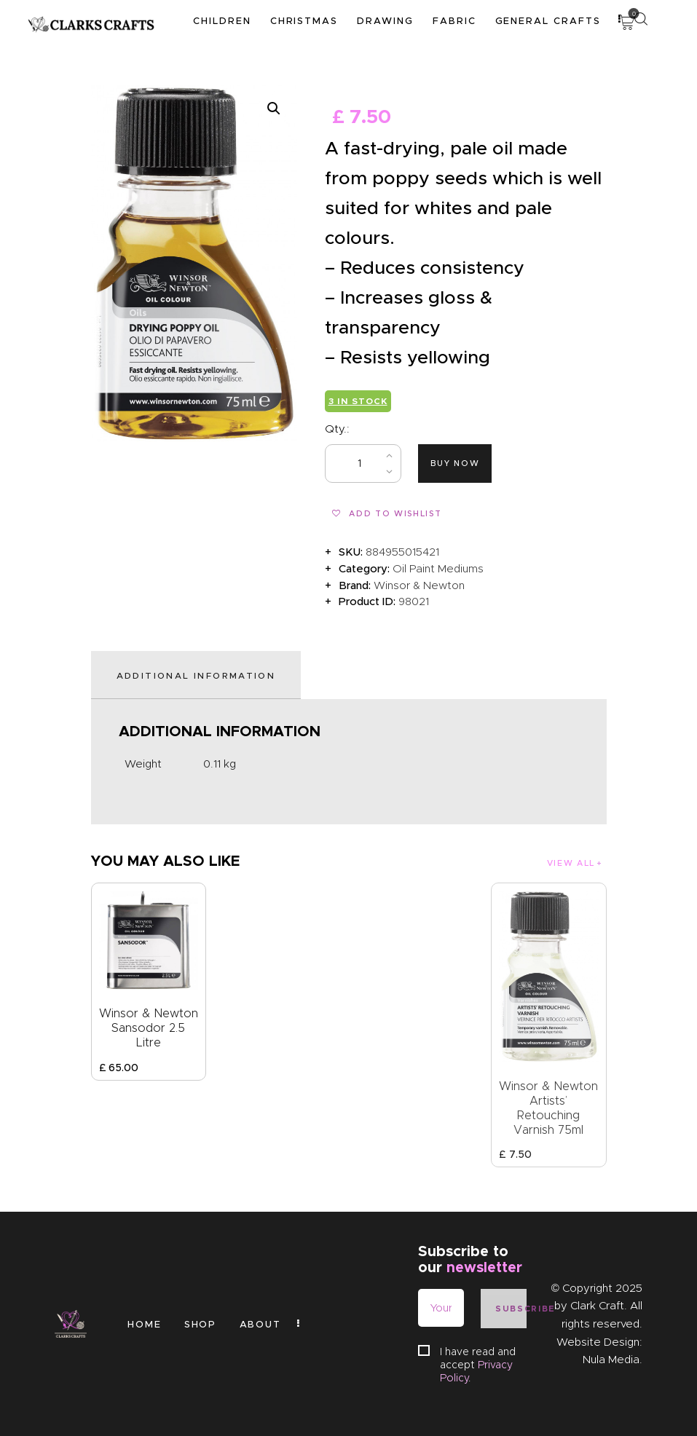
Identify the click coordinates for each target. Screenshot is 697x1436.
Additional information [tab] (196, 675)
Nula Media (611, 1359)
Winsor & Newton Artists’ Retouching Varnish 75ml (548, 1108)
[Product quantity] (363, 463)
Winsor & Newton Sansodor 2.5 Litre (148, 1027)
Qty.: (337, 428)
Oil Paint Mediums (438, 568)
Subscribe (511, 1308)
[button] (274, 108)
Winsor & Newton (419, 585)
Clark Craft (597, 1305)
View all (571, 863)
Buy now (455, 463)
